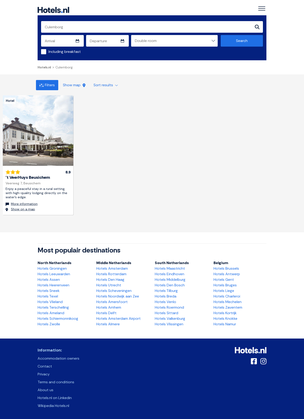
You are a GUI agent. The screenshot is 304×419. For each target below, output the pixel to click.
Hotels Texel (48, 296)
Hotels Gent (223, 279)
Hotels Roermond (169, 307)
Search (242, 40)
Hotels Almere (108, 324)
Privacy (44, 374)
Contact (45, 366)
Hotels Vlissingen (169, 324)
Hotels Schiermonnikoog (58, 318)
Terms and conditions (56, 382)
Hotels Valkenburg (170, 318)
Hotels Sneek (49, 290)
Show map (74, 85)
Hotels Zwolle (49, 324)
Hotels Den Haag (110, 279)
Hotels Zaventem (227, 307)
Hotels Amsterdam (112, 268)
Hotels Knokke (225, 318)
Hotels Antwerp (226, 274)
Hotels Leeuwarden (54, 274)
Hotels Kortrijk (225, 312)
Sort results (106, 85)
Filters (47, 85)
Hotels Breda (165, 296)
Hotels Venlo (165, 301)
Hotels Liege (223, 290)
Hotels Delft (106, 312)
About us (45, 389)
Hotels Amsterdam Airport (118, 318)
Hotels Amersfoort (112, 301)
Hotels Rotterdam (111, 274)
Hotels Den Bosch (170, 285)
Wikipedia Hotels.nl (53, 405)
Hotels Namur (224, 324)
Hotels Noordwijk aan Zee (117, 296)
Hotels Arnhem (108, 307)
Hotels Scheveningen (114, 290)
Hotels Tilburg (166, 290)
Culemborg (64, 67)
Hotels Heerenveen (53, 285)
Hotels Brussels (226, 268)
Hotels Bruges (225, 285)
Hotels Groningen (52, 268)
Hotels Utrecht (108, 285)
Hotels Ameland (51, 312)
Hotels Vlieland (50, 301)
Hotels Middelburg (170, 279)
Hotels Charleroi (226, 296)
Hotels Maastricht (170, 268)
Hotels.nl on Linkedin (55, 397)
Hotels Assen (49, 279)
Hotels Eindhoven (169, 274)
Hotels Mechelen (227, 301)
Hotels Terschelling (53, 307)
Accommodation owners (58, 358)
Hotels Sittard (166, 312)
